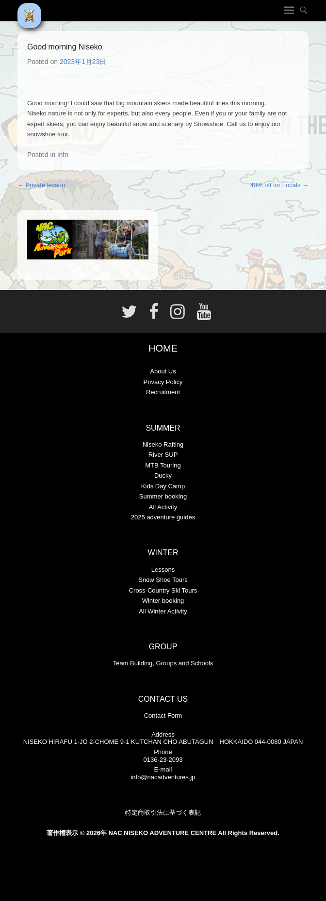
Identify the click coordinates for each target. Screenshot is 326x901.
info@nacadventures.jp (162, 777)
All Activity (163, 507)
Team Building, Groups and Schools (163, 663)
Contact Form (163, 715)
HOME (163, 348)
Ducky (163, 475)
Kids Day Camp (163, 486)
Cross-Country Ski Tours (163, 590)
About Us (163, 371)
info (62, 155)
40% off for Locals (279, 185)
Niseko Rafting (163, 444)
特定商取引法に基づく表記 (163, 812)
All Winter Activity (163, 611)
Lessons (163, 569)
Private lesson (41, 185)
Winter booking (163, 600)
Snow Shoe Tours (163, 579)
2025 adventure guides (163, 517)
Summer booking (163, 496)
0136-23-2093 (163, 759)
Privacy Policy (163, 382)
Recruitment (163, 392)
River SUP (163, 454)
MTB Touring (162, 465)
